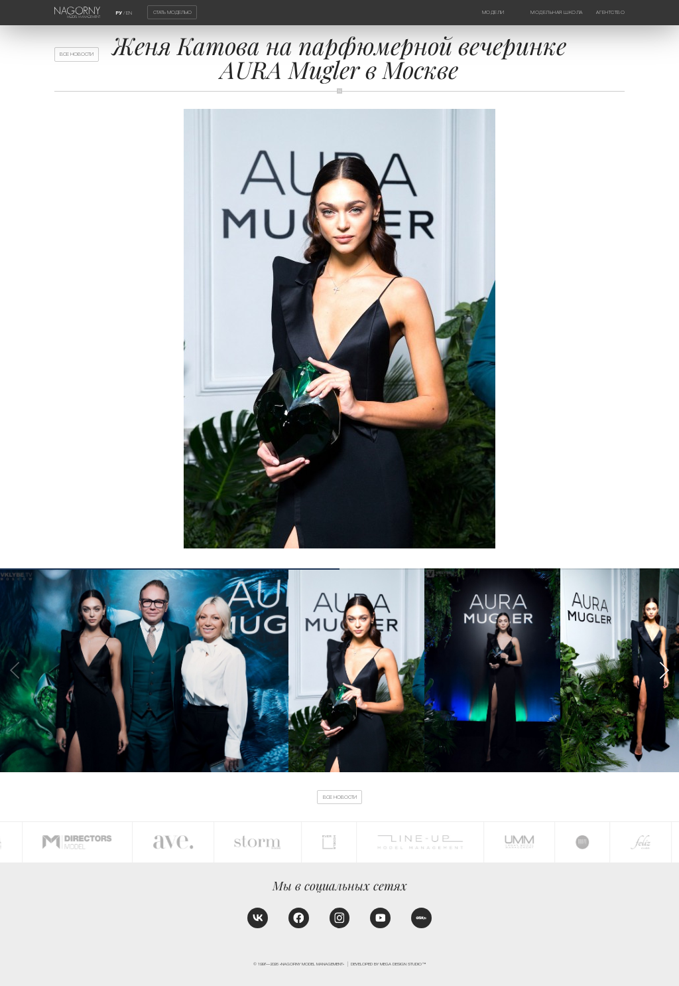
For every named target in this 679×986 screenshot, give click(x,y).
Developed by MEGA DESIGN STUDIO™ (388, 963)
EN (129, 13)
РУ (118, 13)
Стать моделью (172, 12)
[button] (663, 670)
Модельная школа (556, 12)
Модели (493, 12)
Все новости (76, 54)
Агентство (610, 12)
